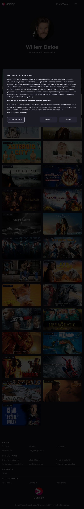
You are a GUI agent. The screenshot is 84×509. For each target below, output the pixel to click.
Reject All (48, 120)
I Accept (68, 120)
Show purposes (15, 120)
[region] (42, 98)
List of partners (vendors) (17, 113)
